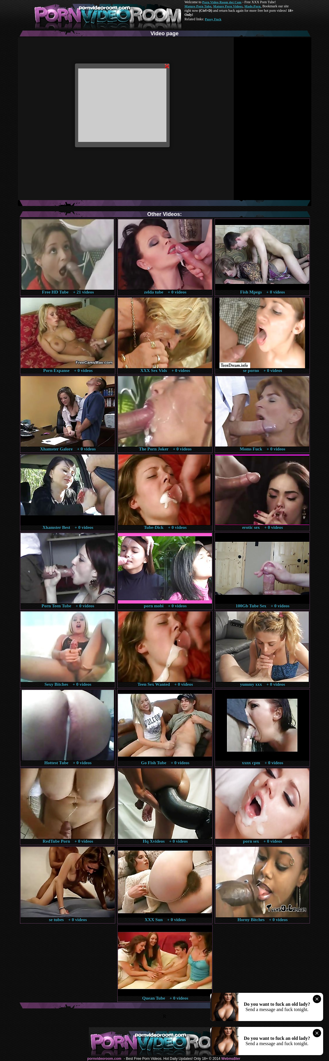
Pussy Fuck (213, 19)
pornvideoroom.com (104, 1059)
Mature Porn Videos (228, 6)
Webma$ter (230, 1059)
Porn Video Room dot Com (221, 2)
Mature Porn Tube (198, 6)
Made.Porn (252, 6)
